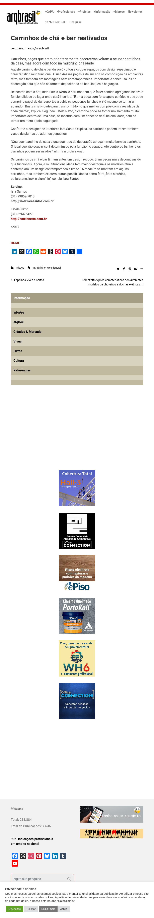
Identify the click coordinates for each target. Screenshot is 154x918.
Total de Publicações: (27, 826)
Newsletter (135, 11)
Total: (15, 820)
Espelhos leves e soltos (29, 280)
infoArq (20, 267)
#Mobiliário (39, 267)
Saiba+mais (48, 908)
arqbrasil (43, 48)
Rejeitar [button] (30, 908)
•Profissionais (66, 11)
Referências (22, 370)
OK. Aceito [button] (14, 908)
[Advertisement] (36, 434)
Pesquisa (75, 22)
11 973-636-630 (56, 22)
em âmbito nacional (25, 844)
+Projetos (84, 11)
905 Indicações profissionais (32, 839)
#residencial (54, 267)
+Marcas (119, 11)
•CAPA (49, 11)
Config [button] (64, 908)
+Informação (102, 11)
